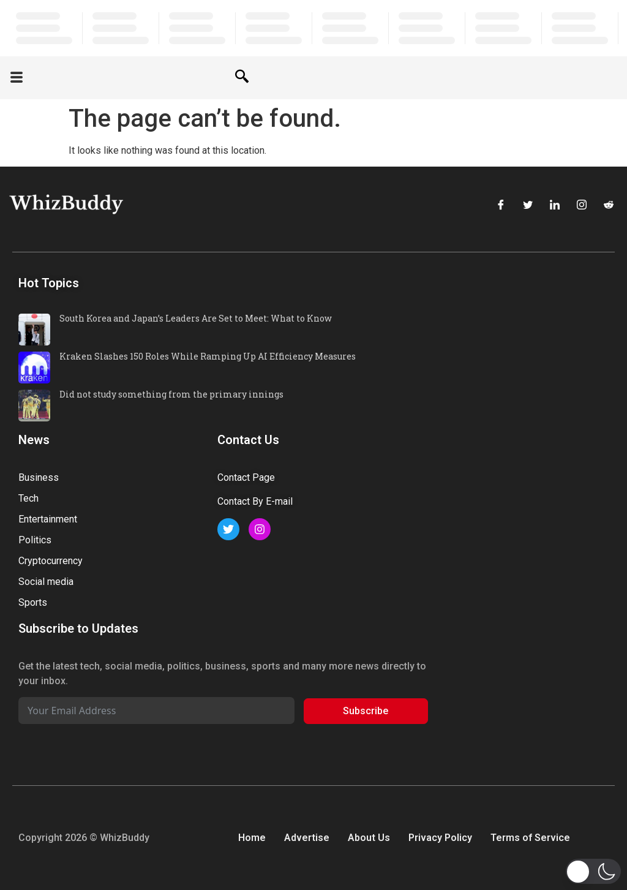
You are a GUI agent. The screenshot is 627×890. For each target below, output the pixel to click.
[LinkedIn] (555, 206)
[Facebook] (501, 206)
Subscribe (365, 711)
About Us (369, 837)
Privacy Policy (440, 837)
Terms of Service (530, 837)
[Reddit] (608, 206)
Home (252, 837)
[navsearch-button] (242, 78)
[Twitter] (528, 206)
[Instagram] (582, 206)
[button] (593, 871)
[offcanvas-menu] (16, 78)
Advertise (306, 837)
